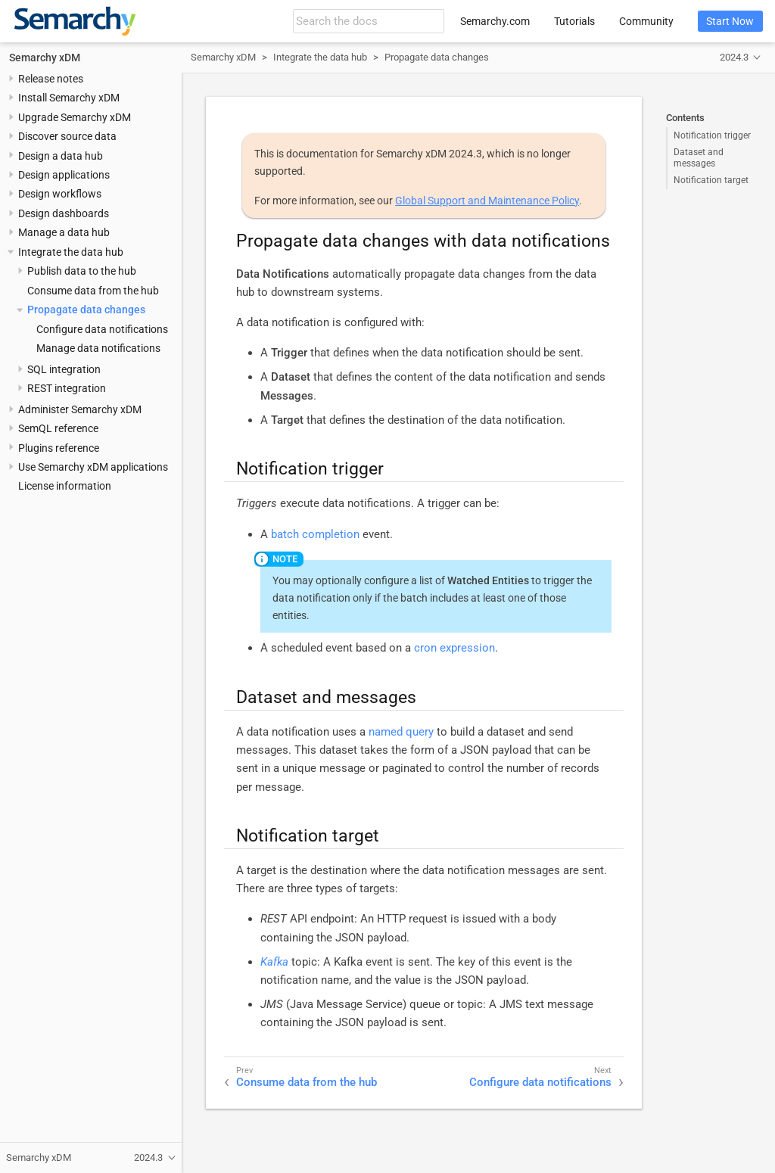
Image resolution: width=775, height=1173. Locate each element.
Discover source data (67, 136)
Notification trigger (712, 135)
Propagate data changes (86, 309)
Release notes (50, 79)
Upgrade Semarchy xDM (74, 117)
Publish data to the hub (81, 271)
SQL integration (64, 369)
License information (64, 486)
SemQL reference (58, 428)
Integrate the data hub (70, 252)
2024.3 (734, 57)
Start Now (730, 21)
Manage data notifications (98, 348)
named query (401, 732)
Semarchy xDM (44, 57)
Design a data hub (60, 156)
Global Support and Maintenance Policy (487, 200)
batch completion (315, 534)
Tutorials (574, 21)
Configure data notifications (102, 329)
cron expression (454, 648)
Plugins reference (58, 448)
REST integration (66, 388)
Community (646, 21)
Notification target (711, 180)
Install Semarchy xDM (69, 98)
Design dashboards (63, 213)
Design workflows (59, 194)
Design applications (64, 175)
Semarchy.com (495, 21)
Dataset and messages (699, 157)
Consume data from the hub (93, 291)
